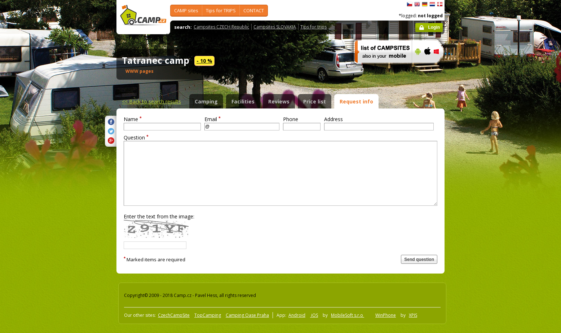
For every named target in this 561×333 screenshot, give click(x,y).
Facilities (243, 101)
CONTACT (253, 10)
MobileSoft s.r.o (347, 315)
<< (151, 101)
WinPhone (385, 315)
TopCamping (207, 315)
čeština (409, 4)
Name (133, 119)
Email (212, 119)
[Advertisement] (474, 216)
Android (296, 315)
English (417, 4)
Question (136, 137)
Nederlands (432, 4)
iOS (314, 315)
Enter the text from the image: (159, 216)
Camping (206, 101)
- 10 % (204, 60)
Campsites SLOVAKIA (274, 27)
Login (434, 27)
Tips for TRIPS (221, 10)
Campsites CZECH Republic (221, 27)
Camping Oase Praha (247, 315)
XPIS (413, 315)
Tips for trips (313, 27)
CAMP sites (186, 10)
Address (333, 119)
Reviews (279, 101)
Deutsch (425, 4)
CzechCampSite (174, 315)
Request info (356, 101)
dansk (440, 4)
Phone (290, 119)
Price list (314, 101)
